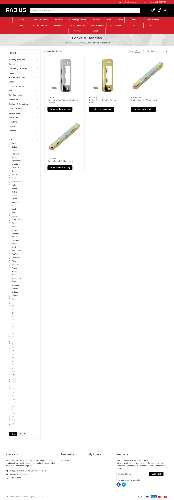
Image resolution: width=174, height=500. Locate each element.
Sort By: (146, 51)
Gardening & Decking (23, 68)
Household (23, 117)
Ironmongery (23, 113)
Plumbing (23, 122)
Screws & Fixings (23, 86)
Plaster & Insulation (23, 77)
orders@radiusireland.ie (19, 474)
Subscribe (156, 474)
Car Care (23, 126)
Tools (23, 91)
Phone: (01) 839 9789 (158, 2)
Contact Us (65, 460)
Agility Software (22, 497)
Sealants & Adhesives (23, 104)
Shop (66, 43)
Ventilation (23, 100)
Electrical (23, 64)
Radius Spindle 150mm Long (60, 161)
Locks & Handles (77, 43)
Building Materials (23, 60)
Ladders (23, 131)
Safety (23, 82)
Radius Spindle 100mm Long (144, 100)
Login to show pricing (60, 109)
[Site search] (82, 10)
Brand (23, 139)
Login (144, 2)
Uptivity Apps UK (36, 497)
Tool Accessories (23, 95)
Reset (22, 434)
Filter (13, 434)
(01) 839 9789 (13, 478)
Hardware (23, 73)
